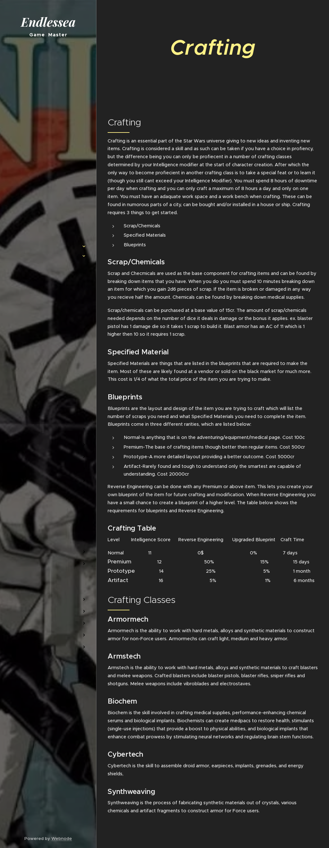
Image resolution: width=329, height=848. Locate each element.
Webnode (61, 838)
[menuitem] (48, 227)
